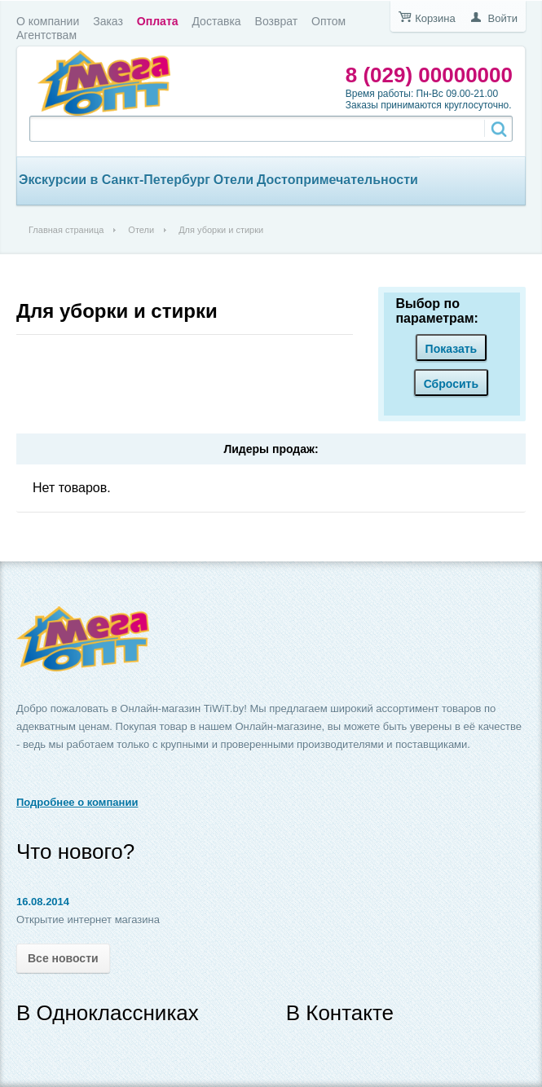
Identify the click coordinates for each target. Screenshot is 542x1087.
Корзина (435, 18)
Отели (233, 180)
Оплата (157, 21)
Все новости (63, 958)
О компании (47, 21)
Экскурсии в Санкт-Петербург (114, 180)
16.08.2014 (42, 902)
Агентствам (46, 35)
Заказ (108, 21)
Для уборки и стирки (117, 311)
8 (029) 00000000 (429, 75)
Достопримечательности (337, 180)
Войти (503, 18)
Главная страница (66, 230)
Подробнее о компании (77, 802)
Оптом (328, 21)
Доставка (216, 21)
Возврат (276, 21)
